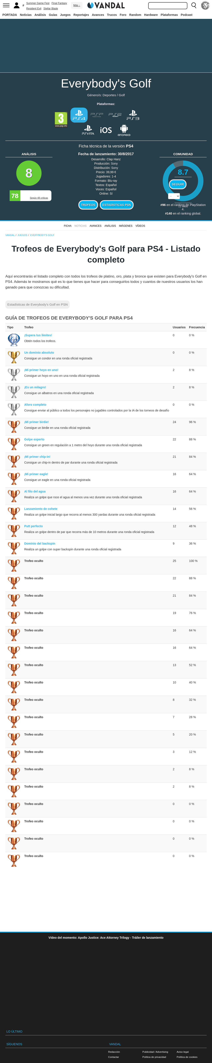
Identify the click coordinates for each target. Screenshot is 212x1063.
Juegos (65, 15)
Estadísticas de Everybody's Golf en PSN (37, 304)
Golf (122, 95)
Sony (114, 163)
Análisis (40, 15)
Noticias (25, 15)
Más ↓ (76, 5)
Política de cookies (187, 1056)
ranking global (190, 213)
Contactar (113, 1056)
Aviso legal (183, 1051)
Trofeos (88, 205)
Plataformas (169, 15)
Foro (123, 15)
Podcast (186, 15)
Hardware (151, 15)
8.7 (183, 172)
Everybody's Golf (106, 83)
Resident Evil (33, 8)
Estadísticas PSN (116, 205)
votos (183, 206)
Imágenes (126, 225)
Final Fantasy (59, 3)
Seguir (178, 184)
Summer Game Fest (37, 3)
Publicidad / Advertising (155, 1051)
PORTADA (9, 15)
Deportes (109, 95)
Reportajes (81, 15)
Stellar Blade (50, 8)
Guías (53, 15)
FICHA (68, 225)
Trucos (112, 15)
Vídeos (140, 225)
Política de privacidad (154, 1056)
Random (135, 15)
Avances (98, 15)
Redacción (114, 1051)
